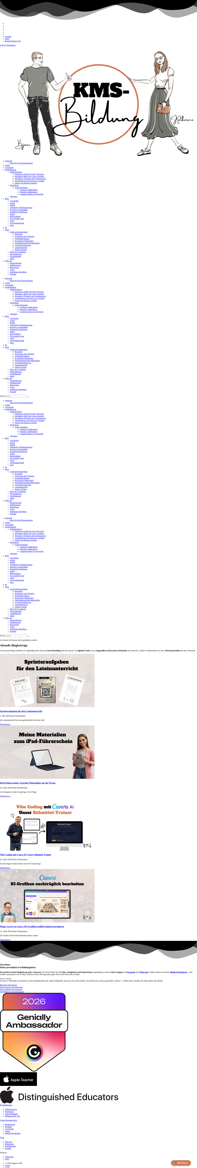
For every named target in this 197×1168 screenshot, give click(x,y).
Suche (2, 396)
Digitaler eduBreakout (28, 192)
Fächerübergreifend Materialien (27, 243)
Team (2, 1138)
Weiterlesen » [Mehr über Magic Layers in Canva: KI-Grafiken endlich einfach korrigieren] (5, 940)
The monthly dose (17, 219)
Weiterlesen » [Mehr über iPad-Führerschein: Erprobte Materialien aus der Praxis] (5, 796)
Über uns (8, 261)
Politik (12, 205)
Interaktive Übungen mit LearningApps (30, 179)
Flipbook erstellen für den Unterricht (29, 174)
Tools (12, 221)
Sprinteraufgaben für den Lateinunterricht (21, 711)
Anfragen (13, 196)
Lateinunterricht (21, 248)
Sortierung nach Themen (24, 236)
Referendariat (15, 216)
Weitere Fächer (21, 250)
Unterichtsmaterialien (8, 1120)
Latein (7, 165)
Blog (7, 199)
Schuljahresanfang (22, 239)
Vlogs (12, 270)
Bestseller (19, 234)
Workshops (14, 185)
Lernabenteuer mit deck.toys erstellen (29, 181)
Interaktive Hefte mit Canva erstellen (29, 176)
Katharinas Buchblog (18, 272)
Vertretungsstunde (17, 223)
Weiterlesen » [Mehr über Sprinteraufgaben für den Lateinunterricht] (5, 724)
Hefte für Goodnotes (18, 252)
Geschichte (9, 168)
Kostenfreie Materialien (24, 241)
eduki (12, 259)
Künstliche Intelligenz (18, 212)
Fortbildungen (10, 170)
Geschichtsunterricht (23, 245)
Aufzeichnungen (21, 188)
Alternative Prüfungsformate (21, 208)
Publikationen (15, 265)
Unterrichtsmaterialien (19, 232)
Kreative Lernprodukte (19, 210)
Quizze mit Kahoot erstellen (26, 183)
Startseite (8, 161)
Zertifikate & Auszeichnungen (12, 992)
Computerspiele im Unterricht (31, 194)
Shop (7, 230)
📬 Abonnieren (181, 1163)
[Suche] (29, 396)
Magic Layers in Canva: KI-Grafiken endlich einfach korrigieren (32, 926)
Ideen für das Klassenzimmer (21, 163)
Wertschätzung (16, 254)
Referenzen (14, 268)
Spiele (12, 214)
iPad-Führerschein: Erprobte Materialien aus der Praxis (27, 783)
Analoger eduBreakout (29, 190)
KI (6, 228)
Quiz (12, 225)
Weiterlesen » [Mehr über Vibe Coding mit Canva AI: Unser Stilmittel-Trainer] (5, 868)
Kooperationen (16, 263)
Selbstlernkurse (16, 172)
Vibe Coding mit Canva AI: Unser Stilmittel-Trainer (25, 854)
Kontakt (13, 274)
